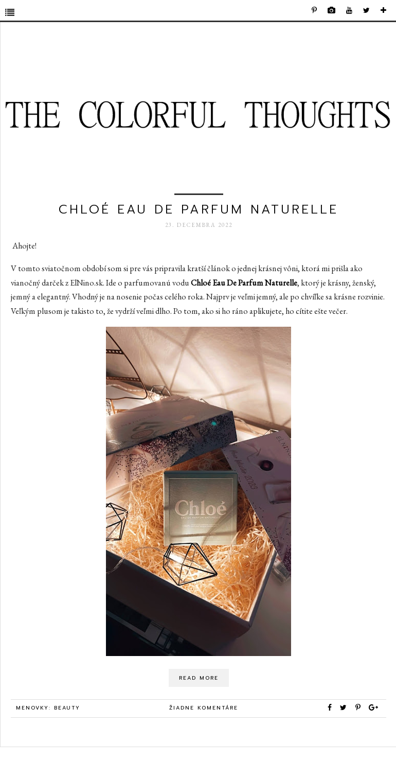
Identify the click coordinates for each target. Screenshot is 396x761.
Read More (199, 678)
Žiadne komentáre (203, 708)
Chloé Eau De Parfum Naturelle (198, 209)
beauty (67, 708)
